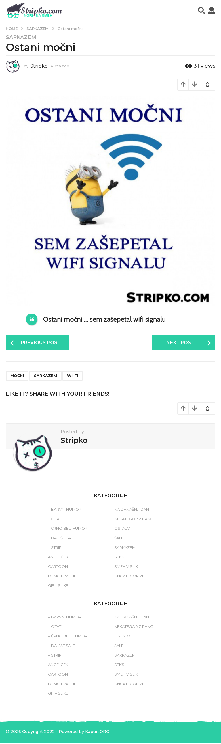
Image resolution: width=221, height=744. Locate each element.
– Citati (55, 519)
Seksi (119, 557)
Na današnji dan (131, 509)
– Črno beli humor (67, 528)
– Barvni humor (64, 509)
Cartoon (58, 566)
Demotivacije (62, 576)
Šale (118, 538)
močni (17, 376)
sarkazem (45, 376)
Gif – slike (58, 585)
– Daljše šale (61, 538)
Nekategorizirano (134, 519)
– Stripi (55, 547)
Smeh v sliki (126, 566)
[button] (201, 10)
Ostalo (122, 528)
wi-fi (72, 376)
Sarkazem (21, 37)
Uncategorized (131, 576)
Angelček (58, 557)
